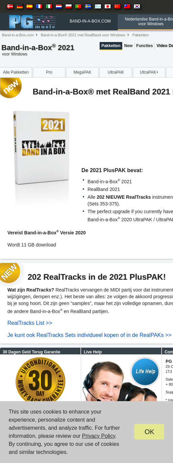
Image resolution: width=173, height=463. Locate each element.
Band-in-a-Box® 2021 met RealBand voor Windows (83, 35)
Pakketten (140, 35)
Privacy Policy (98, 436)
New (128, 45)
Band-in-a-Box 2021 (37, 50)
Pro (49, 72)
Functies (144, 45)
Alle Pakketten (16, 72)
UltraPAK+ (149, 72)
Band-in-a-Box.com (18, 35)
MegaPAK (82, 72)
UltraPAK (116, 72)
